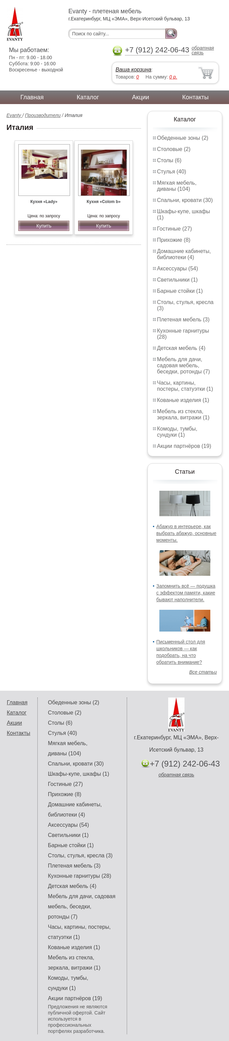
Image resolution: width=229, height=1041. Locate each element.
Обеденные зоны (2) (182, 138)
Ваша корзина (133, 69)
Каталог (88, 97)
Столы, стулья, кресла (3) (80, 855)
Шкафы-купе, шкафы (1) (78, 774)
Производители (42, 115)
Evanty (14, 115)
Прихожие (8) (173, 240)
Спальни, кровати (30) (185, 200)
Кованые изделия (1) (183, 400)
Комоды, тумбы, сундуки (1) (177, 432)
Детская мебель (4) (181, 348)
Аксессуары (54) (177, 268)
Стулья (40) (171, 171)
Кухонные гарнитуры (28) (79, 876)
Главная (32, 97)
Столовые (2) (174, 149)
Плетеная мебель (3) (183, 319)
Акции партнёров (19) (184, 446)
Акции (140, 97)
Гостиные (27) (174, 229)
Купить (43, 226)
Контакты (195, 97)
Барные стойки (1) (180, 291)
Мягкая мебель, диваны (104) (176, 186)
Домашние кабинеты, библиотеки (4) (184, 254)
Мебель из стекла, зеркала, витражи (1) (183, 414)
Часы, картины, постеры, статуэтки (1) (185, 386)
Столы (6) (169, 160)
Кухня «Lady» (43, 201)
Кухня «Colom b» (104, 201)
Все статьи (203, 672)
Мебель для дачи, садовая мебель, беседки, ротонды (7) (183, 365)
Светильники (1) (177, 280)
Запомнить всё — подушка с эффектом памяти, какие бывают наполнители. (185, 592)
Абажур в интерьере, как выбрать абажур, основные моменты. (186, 533)
